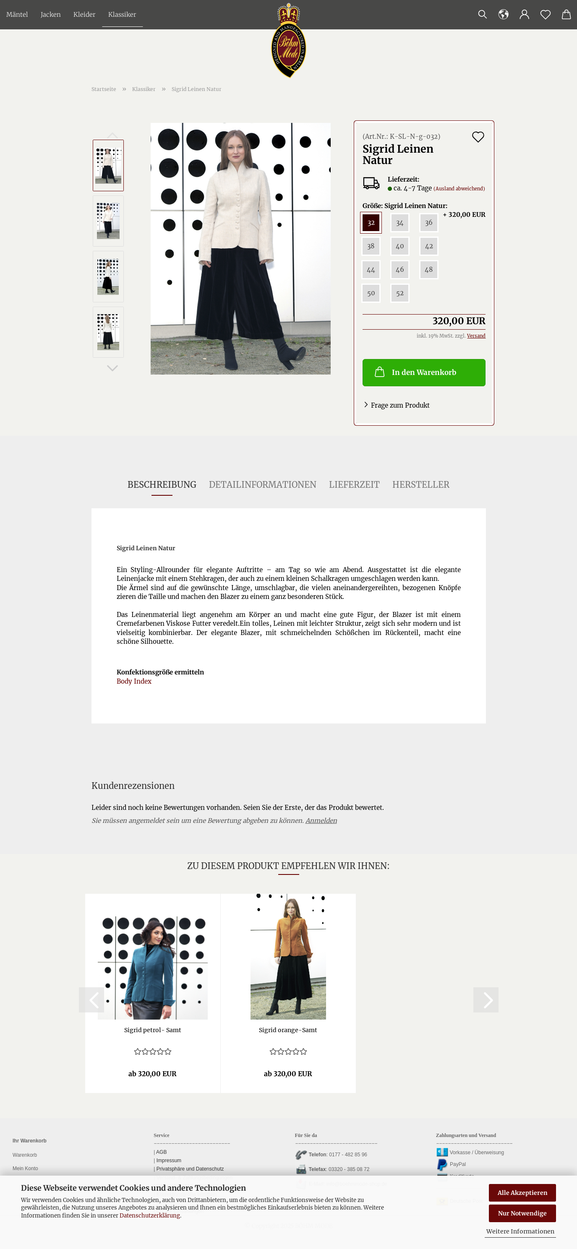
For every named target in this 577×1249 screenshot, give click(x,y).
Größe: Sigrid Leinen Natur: (424, 206)
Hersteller (420, 484)
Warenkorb (25, 1155)
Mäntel (17, 14)
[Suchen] (482, 14)
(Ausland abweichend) (459, 189)
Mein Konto (25, 1168)
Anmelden (321, 821)
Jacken (51, 14)
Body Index (134, 681)
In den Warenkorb (414, 371)
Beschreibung (162, 484)
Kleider (84, 14)
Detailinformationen (262, 484)
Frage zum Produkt (400, 405)
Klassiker (122, 14)
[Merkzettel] (545, 14)
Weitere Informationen (520, 1231)
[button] (524, 14)
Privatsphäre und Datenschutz (189, 1169)
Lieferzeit (354, 484)
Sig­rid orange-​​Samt (288, 1030)
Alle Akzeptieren (523, 1193)
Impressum (168, 1160)
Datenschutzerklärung (150, 1215)
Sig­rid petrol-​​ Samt (152, 1030)
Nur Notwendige (522, 1213)
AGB (161, 1152)
